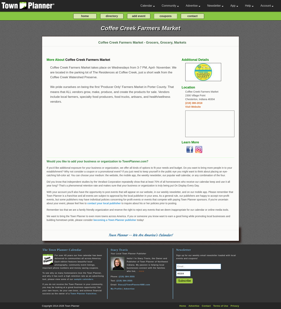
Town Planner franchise (83, 293)
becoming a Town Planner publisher (115, 220)
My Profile (116, 289)
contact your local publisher (104, 203)
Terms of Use (220, 306)
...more (140, 271)
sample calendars (83, 279)
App (234, 5)
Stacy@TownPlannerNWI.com (134, 285)
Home (182, 306)
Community (170, 5)
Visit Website (193, 106)
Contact (206, 306)
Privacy (235, 306)
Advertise (193, 5)
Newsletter (215, 5)
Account (267, 5)
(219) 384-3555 (127, 276)
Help (249, 5)
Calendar (147, 5)
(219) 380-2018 (194, 103)
